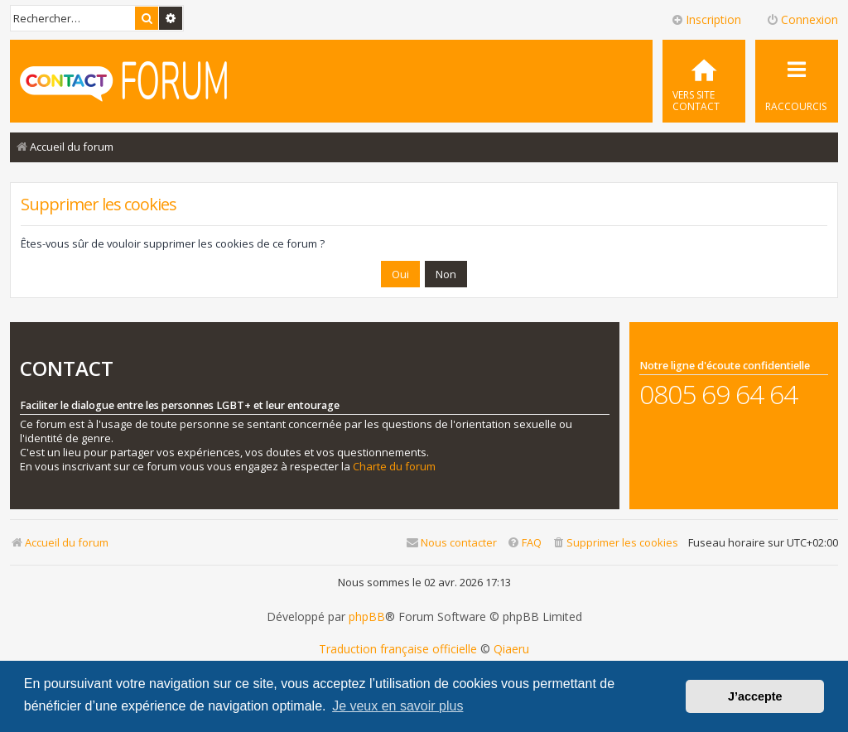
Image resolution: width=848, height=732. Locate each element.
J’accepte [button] (755, 696)
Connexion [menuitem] (802, 19)
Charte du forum (394, 467)
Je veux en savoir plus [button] (397, 706)
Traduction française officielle (398, 649)
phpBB (367, 616)
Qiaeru (511, 649)
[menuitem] (703, 81)
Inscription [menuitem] (706, 19)
